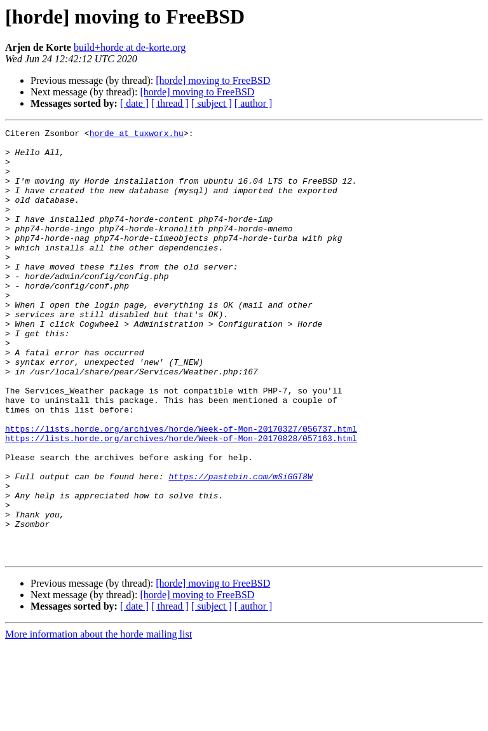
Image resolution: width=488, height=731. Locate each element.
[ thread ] (170, 103)
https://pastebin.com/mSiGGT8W (240, 546)
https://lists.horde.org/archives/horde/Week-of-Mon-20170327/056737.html (181, 489)
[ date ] (134, 103)
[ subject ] (211, 103)
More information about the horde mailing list (98, 719)
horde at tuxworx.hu (137, 134)
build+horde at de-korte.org (130, 47)
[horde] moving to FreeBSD (213, 80)
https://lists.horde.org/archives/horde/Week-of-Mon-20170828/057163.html (181, 501)
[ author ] (253, 103)
